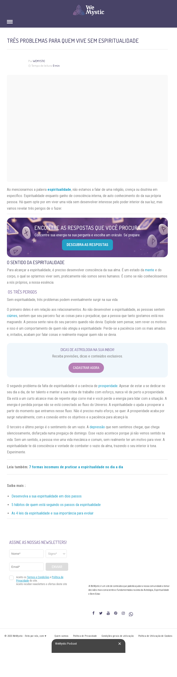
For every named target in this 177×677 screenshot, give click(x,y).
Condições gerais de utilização (117, 635)
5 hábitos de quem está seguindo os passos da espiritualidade (56, 505)
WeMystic (39, 61)
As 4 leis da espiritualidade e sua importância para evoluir (53, 513)
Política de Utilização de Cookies (155, 635)
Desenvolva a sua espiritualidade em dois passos (47, 496)
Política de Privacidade (85, 635)
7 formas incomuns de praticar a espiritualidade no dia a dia (76, 467)
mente (149, 270)
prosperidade (108, 386)
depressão (97, 427)
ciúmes (12, 316)
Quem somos (61, 635)
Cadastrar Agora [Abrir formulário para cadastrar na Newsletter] (86, 368)
